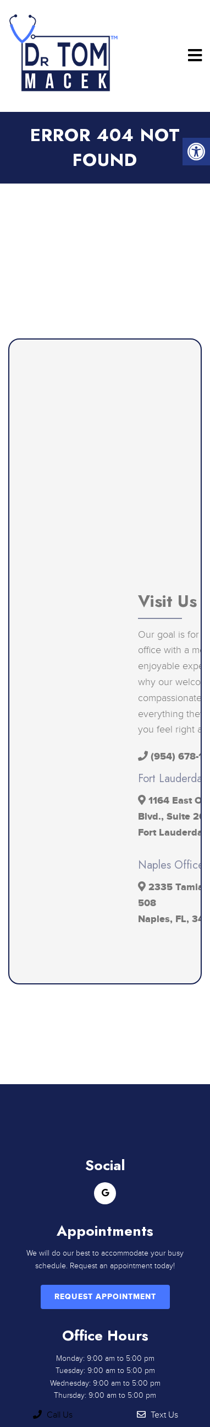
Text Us (157, 1414)
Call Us (53, 1414)
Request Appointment (105, 1296)
